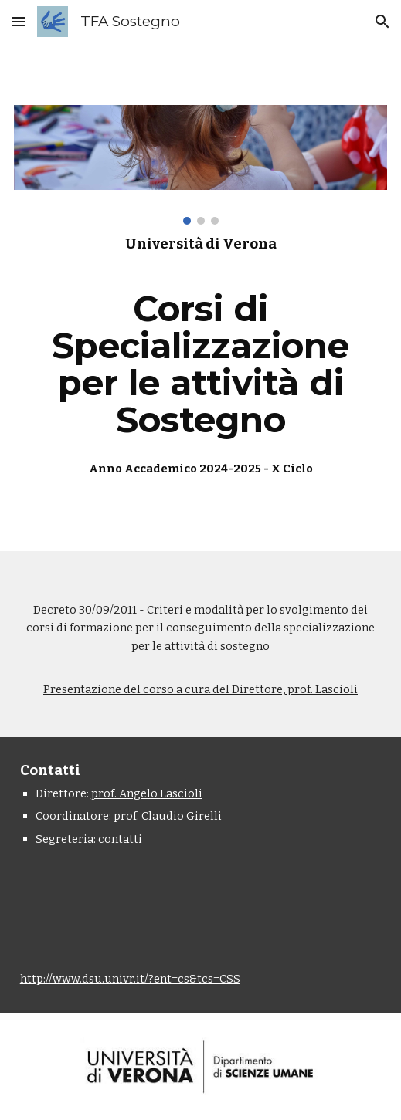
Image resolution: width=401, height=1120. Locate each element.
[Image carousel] (201, 165)
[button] (18, 21)
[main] (201, 357)
